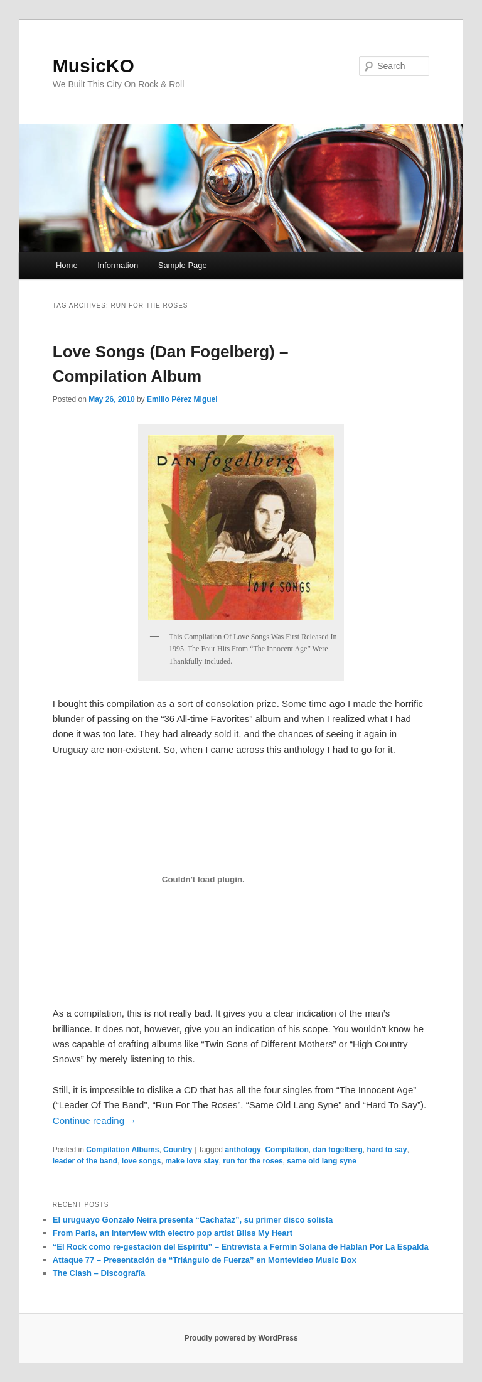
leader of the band (85, 1161)
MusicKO (93, 65)
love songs (141, 1161)
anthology (242, 1149)
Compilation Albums (122, 1149)
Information (117, 265)
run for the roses (252, 1161)
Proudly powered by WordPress (240, 1338)
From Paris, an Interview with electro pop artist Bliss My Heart (172, 1233)
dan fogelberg (337, 1149)
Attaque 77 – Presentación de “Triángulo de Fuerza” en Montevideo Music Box (204, 1260)
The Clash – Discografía (99, 1273)
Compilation (286, 1149)
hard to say (387, 1149)
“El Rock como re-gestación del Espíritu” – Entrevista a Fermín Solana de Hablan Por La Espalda (241, 1246)
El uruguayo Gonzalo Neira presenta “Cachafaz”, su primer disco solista (193, 1219)
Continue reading (94, 1120)
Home (67, 265)
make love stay (191, 1161)
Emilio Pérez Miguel (182, 399)
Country (177, 1149)
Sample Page (182, 265)
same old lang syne (321, 1161)
